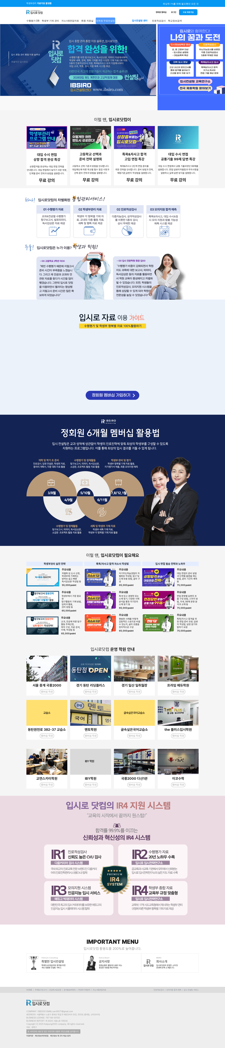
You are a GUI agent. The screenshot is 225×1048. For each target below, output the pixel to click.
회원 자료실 (87, 21)
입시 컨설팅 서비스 (191, 990)
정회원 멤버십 (161, 12)
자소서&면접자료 (70, 21)
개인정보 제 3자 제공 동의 (60, 1036)
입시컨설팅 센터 (140, 21)
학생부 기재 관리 (50, 21)
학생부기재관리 (84, 990)
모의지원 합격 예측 (173, 990)
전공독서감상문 (55, 990)
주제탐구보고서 (41, 990)
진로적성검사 (159, 990)
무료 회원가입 (188, 12)
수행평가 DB (32, 21)
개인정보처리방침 (42, 1036)
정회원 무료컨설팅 (105, 21)
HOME (29, 990)
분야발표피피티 (70, 990)
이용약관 (29, 1036)
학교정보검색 (175, 21)
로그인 (173, 12)
